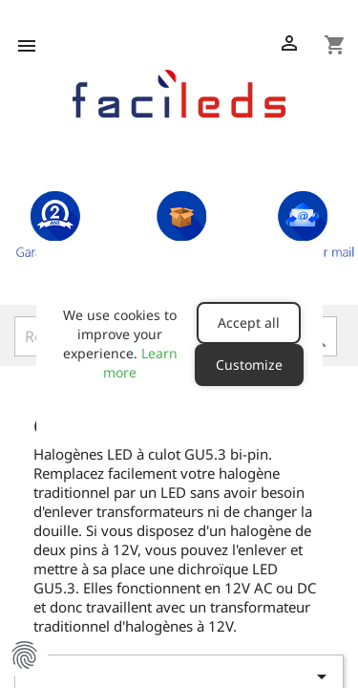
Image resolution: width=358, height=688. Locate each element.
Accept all (249, 322)
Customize (249, 364)
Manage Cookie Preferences (24, 654)
